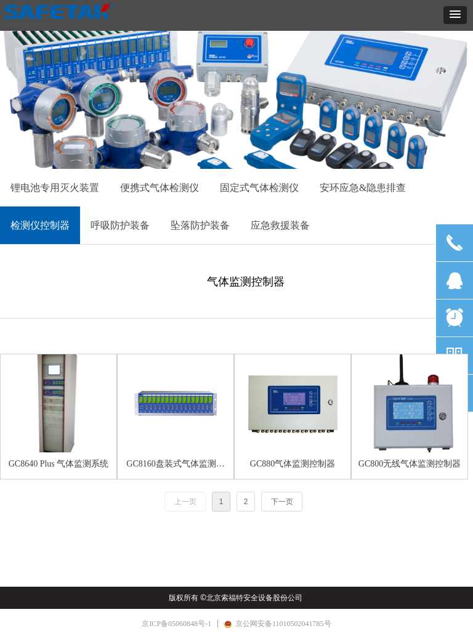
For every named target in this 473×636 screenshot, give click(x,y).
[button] (455, 15)
